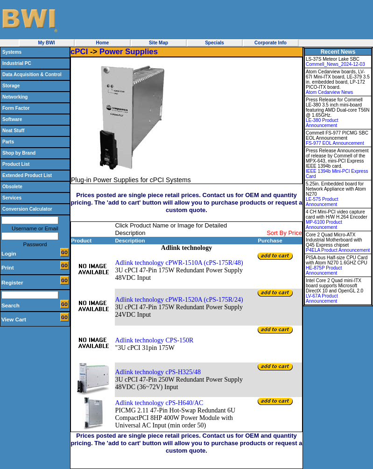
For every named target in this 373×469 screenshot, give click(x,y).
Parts (8, 141)
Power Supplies (128, 51)
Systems (11, 52)
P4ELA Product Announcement (338, 250)
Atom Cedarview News (329, 92)
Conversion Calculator (27, 209)
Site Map (158, 42)
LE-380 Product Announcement (322, 123)
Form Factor (15, 108)
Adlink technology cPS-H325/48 (158, 372)
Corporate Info (270, 42)
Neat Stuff (13, 130)
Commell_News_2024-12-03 (335, 64)
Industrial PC (16, 63)
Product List (15, 164)
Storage (11, 85)
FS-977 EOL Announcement (335, 143)
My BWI (46, 42)
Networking (15, 96)
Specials (214, 42)
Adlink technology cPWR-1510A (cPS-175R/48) (179, 262)
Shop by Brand (18, 153)
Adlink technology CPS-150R (154, 340)
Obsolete (12, 186)
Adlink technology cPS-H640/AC (159, 402)
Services (11, 197)
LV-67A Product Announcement (322, 298)
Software (12, 119)
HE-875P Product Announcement (324, 270)
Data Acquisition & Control (32, 74)
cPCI (79, 51)
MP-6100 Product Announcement (324, 225)
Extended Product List (27, 175)
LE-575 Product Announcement (322, 202)
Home (102, 42)
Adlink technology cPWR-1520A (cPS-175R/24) (179, 299)
